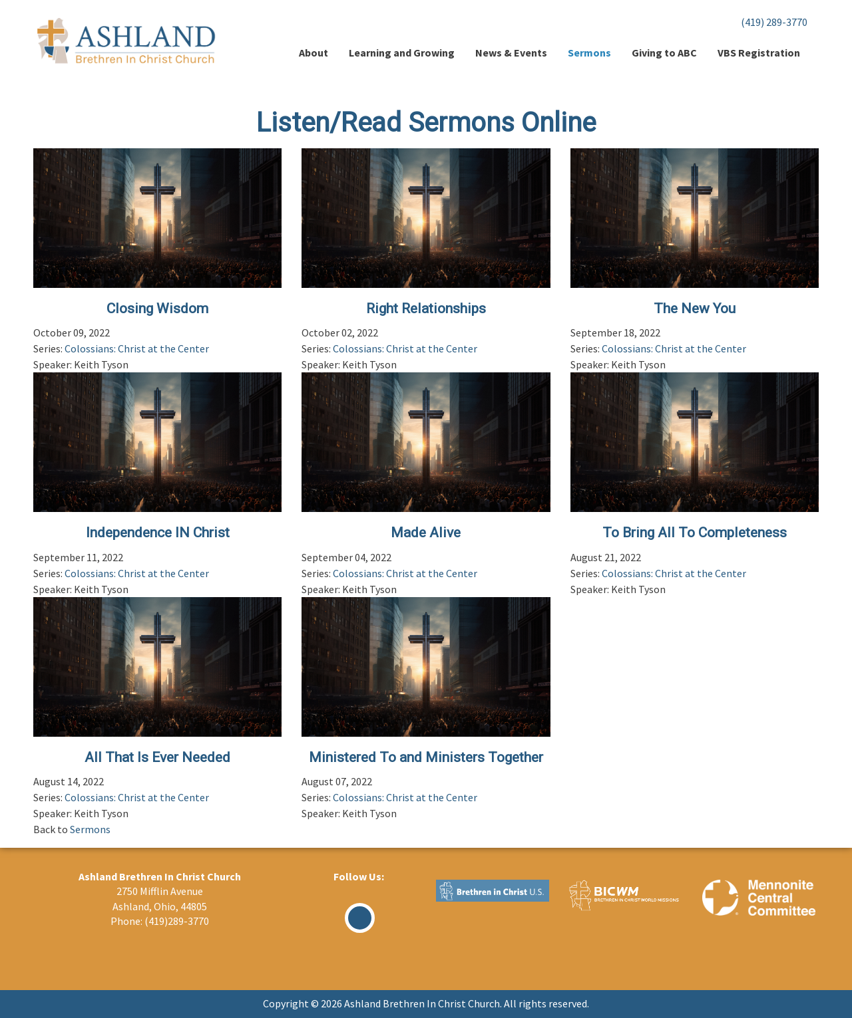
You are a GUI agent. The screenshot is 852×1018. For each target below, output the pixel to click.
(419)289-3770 (176, 921)
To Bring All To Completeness (694, 533)
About (313, 52)
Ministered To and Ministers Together (426, 757)
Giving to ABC (664, 52)
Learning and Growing (402, 52)
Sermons (589, 52)
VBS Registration (759, 52)
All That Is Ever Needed (157, 757)
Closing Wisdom (157, 309)
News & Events (511, 52)
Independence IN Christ (158, 533)
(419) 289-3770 (774, 22)
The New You (695, 309)
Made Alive (426, 533)
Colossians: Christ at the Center (137, 348)
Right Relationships (426, 309)
